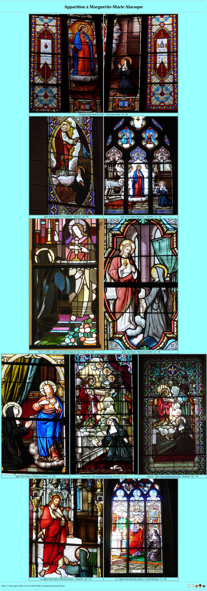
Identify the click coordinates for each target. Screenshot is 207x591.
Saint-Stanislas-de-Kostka (104, 476)
